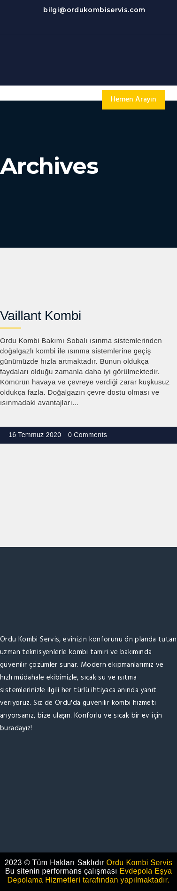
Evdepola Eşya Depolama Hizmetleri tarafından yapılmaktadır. (90, 875)
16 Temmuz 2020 (34, 434)
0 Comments (87, 434)
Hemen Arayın (133, 100)
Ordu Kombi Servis (140, 863)
